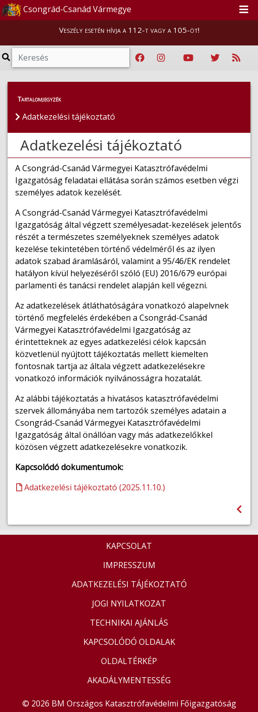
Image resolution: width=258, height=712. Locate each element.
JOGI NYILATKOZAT (129, 603)
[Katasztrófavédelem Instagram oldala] (161, 58)
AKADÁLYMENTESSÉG (129, 680)
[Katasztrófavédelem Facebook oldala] (139, 58)
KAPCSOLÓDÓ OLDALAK (129, 641)
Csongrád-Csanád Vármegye (66, 10)
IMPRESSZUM (129, 565)
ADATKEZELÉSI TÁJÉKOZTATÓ (129, 584)
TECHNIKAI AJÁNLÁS (129, 622)
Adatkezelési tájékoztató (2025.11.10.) (90, 487)
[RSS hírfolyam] (236, 58)
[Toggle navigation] (244, 10)
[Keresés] (70, 57)
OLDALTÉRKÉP (129, 661)
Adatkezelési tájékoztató (101, 145)
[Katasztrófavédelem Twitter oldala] (215, 58)
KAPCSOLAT (129, 545)
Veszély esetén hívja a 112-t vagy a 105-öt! (129, 30)
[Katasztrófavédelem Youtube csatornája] (188, 58)
